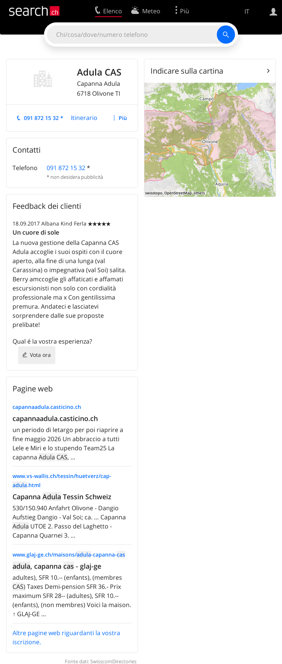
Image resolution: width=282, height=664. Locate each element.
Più (123, 117)
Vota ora (40, 354)
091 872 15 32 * (43, 117)
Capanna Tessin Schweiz (62, 496)
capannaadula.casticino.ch (47, 406)
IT (246, 11)
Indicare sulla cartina (186, 71)
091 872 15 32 (66, 168)
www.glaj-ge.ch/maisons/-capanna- (69, 554)
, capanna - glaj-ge (57, 566)
